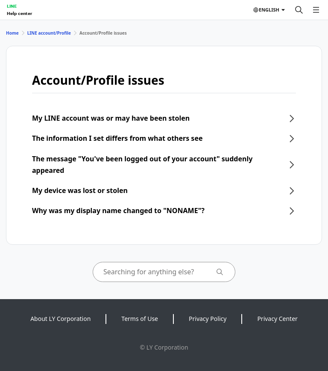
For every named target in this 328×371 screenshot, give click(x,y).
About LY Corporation (60, 319)
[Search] (299, 9)
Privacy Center (277, 319)
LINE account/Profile (49, 33)
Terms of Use (139, 319)
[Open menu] (316, 9)
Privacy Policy (207, 319)
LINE (12, 6)
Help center (19, 13)
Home (12, 33)
